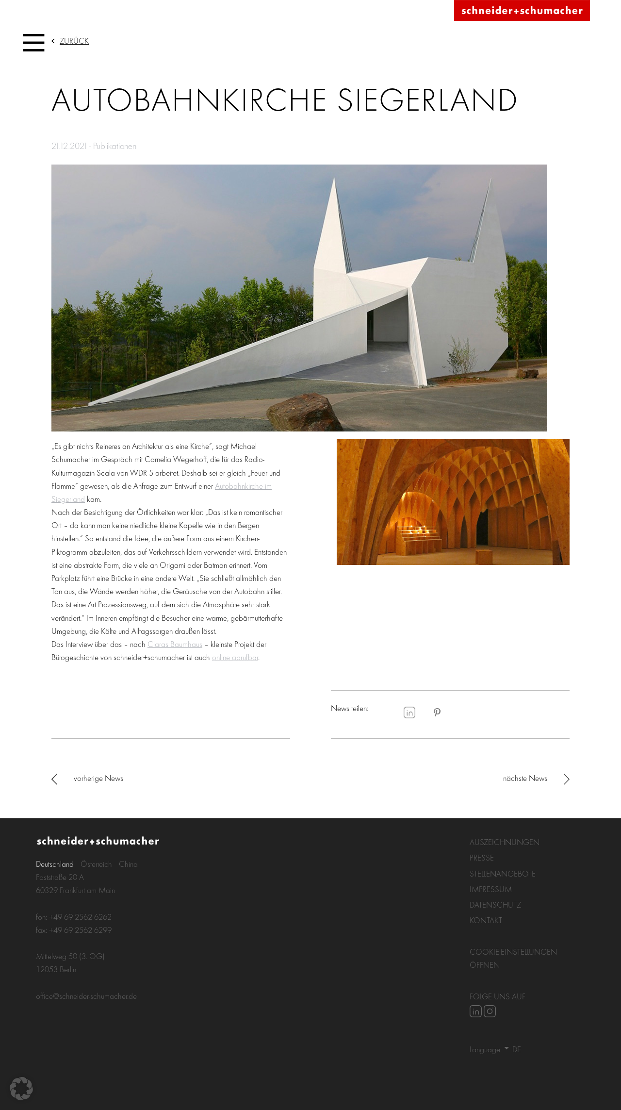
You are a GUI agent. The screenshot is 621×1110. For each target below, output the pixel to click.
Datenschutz (495, 904)
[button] (21, 1088)
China (128, 864)
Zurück (74, 40)
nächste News (525, 778)
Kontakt (486, 920)
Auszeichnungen (504, 842)
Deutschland (55, 864)
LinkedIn (409, 712)
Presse (482, 857)
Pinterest (437, 712)
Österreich (96, 864)
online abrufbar (235, 657)
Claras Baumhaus (174, 644)
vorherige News (98, 778)
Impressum (491, 889)
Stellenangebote (503, 873)
